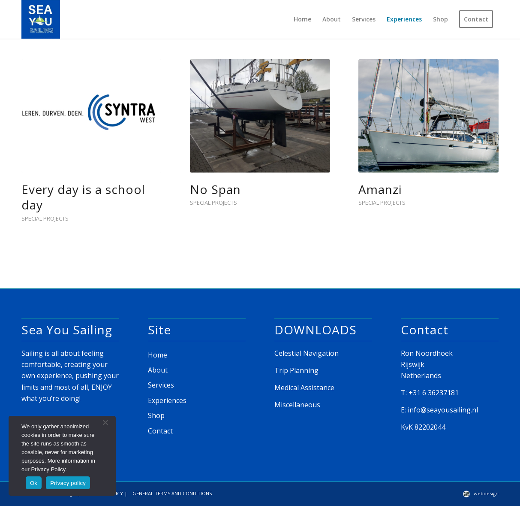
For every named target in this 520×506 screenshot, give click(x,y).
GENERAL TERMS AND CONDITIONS (172, 493)
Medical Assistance (304, 387)
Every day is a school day (83, 197)
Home (157, 355)
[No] (105, 422)
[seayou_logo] (40, 19)
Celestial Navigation (306, 353)
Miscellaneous (297, 404)
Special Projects (45, 218)
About (158, 370)
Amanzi (380, 189)
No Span (215, 189)
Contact (160, 431)
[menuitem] (302, 19)
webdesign (486, 493)
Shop (156, 415)
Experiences (167, 400)
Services (161, 385)
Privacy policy (68, 483)
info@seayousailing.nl (443, 410)
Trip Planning (296, 370)
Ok (33, 483)
